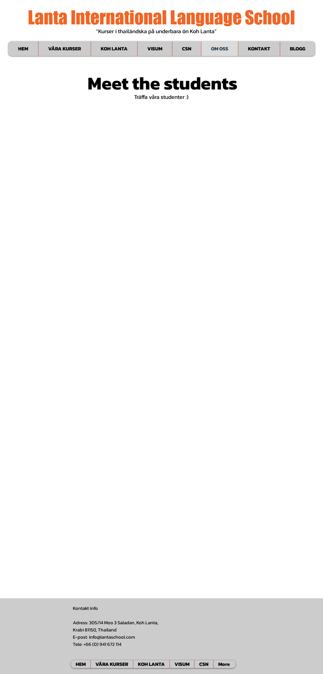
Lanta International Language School (161, 17)
